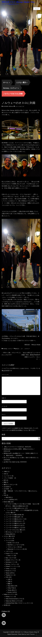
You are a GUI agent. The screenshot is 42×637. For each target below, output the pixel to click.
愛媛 (9, 583)
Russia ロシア (10, 570)
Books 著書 (7, 501)
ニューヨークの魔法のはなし (14, 521)
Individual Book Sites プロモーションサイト (18, 603)
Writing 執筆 (9, 534)
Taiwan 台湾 (9, 573)
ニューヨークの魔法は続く (13, 516)
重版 (5, 482)
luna (12, 106)
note (5, 473)
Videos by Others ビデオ (13, 601)
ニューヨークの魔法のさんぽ (14, 525)
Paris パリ (10, 555)
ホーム (6, 82)
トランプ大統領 (9, 478)
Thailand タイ (10, 575)
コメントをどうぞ (19, 106)
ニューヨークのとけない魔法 (14, 529)
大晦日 (6, 471)
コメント (5, 374)
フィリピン (9, 538)
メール (4, 406)
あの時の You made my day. (12, 462)
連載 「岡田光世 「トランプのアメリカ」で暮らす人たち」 (21, 491)
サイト (4, 414)
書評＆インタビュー (9, 484)
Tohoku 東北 (11, 590)
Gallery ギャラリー (9, 594)
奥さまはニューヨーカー (13, 532)
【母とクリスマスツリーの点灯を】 (14, 446)
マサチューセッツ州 (13, 547)
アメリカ (8, 540)
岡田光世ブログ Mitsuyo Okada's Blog (18, 2)
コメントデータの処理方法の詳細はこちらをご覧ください (18, 430)
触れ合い (17, 348)
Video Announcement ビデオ (14, 598)
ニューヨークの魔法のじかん (14, 523)
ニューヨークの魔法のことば (14, 527)
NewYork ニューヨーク (14, 545)
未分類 (6, 605)
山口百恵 (6, 486)
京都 (9, 581)
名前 (4, 398)
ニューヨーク (7, 476)
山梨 (9, 579)
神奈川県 (8, 497)
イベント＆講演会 (9, 499)
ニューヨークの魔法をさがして (15, 519)
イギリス (8, 551)
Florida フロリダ (12, 542)
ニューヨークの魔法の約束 (13, 514)
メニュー (36, 8)
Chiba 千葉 (11, 588)
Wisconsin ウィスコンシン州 (16, 549)
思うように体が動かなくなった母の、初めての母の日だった (21, 457)
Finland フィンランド (12, 566)
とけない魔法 (21, 82)
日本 (5, 495)
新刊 (5, 480)
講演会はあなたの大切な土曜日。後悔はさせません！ (19, 449)
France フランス (10, 553)
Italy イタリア (10, 557)
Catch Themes (30, 634)
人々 (22, 348)
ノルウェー (27, 348)
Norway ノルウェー (11, 88)
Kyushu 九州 (11, 592)
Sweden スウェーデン (12, 560)
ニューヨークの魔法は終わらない (15, 508)
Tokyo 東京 (11, 586)
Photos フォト (10, 596)
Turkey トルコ (10, 568)
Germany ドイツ (10, 562)
